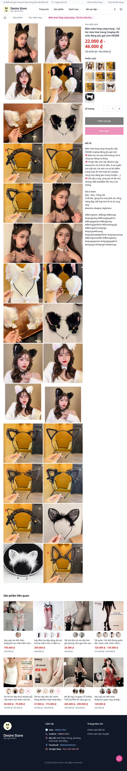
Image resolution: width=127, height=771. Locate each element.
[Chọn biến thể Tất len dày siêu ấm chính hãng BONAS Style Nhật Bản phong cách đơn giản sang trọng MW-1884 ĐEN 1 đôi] (39, 691)
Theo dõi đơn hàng (116, 2)
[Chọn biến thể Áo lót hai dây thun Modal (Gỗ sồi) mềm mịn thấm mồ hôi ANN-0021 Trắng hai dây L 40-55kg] (9, 691)
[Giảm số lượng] (106, 108)
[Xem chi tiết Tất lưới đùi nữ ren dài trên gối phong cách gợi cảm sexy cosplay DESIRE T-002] (78, 616)
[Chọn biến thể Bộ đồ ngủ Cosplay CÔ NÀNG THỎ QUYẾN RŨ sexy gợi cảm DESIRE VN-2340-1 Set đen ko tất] (75, 691)
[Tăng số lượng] (119, 108)
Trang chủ (44, 9)
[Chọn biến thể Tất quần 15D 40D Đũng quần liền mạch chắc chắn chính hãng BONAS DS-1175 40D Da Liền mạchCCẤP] (118, 635)
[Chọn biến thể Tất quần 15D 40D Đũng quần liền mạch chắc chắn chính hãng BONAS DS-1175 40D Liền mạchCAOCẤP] (112, 635)
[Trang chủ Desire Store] (15, 9)
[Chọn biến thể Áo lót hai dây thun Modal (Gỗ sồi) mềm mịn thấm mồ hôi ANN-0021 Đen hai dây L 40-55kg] (15, 691)
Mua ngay (104, 130)
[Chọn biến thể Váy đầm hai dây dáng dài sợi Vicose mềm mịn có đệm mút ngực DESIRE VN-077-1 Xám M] (52, 635)
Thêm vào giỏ (104, 121)
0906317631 (63, 733)
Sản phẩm (59, 9)
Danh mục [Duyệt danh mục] (75, 9)
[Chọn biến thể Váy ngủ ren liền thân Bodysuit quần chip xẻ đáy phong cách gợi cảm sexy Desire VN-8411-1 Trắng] (115, 691)
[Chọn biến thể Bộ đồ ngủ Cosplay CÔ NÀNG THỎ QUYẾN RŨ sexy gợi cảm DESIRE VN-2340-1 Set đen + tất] (82, 691)
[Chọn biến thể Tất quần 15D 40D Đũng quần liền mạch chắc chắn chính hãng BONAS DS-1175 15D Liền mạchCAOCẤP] (99, 635)
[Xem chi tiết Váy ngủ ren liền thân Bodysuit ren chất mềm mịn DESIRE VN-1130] (18, 616)
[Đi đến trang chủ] (5, 17)
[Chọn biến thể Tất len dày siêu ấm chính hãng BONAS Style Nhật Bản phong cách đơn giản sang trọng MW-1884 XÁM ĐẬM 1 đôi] (52, 691)
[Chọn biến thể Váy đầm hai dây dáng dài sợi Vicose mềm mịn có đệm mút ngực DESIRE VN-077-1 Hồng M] (45, 635)
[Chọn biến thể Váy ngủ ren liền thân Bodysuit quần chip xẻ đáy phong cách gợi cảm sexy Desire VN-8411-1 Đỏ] (109, 691)
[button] (23, 43)
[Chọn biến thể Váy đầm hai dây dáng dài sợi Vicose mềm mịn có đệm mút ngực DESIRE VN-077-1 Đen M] (39, 635)
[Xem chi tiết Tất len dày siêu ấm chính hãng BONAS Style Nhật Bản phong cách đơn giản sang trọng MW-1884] (48, 672)
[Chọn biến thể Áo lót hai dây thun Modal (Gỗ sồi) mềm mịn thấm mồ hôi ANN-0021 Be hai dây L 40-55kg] (21, 691)
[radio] (89, 66)
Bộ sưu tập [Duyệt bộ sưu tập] (92, 9)
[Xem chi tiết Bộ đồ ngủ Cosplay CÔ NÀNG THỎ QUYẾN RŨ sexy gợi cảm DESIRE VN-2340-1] (78, 672)
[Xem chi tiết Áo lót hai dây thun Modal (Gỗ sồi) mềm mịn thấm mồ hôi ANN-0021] (18, 672)
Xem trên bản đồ (70, 749)
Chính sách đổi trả (96, 729)
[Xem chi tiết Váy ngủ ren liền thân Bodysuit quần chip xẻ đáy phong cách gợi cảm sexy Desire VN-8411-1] (109, 672)
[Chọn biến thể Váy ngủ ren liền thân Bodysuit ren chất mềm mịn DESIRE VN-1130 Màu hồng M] (18, 635)
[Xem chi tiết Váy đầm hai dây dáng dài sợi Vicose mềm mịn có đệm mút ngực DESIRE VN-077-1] (48, 616)
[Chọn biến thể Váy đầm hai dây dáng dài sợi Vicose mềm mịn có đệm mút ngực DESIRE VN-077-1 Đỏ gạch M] (58, 635)
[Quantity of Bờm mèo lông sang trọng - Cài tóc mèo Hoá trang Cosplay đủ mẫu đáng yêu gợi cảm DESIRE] (112, 108)
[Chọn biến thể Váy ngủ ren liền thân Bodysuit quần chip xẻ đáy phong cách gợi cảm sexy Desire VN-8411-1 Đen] (102, 691)
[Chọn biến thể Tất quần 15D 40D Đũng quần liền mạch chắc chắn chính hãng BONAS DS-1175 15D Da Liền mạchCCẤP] (105, 635)
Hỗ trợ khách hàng (96, 2)
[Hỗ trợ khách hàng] (119, 758)
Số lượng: (90, 108)
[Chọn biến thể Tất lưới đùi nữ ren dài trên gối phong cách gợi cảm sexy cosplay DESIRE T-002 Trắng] (75, 635)
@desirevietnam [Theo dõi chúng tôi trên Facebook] (68, 745)
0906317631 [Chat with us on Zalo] (60, 729)
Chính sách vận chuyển (98, 733)
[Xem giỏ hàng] (121, 9)
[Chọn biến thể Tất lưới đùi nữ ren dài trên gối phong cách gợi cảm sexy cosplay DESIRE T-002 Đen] (82, 635)
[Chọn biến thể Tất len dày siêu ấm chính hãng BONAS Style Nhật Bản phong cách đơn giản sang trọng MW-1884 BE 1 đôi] (45, 691)
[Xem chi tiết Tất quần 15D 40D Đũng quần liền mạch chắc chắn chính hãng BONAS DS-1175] (109, 616)
